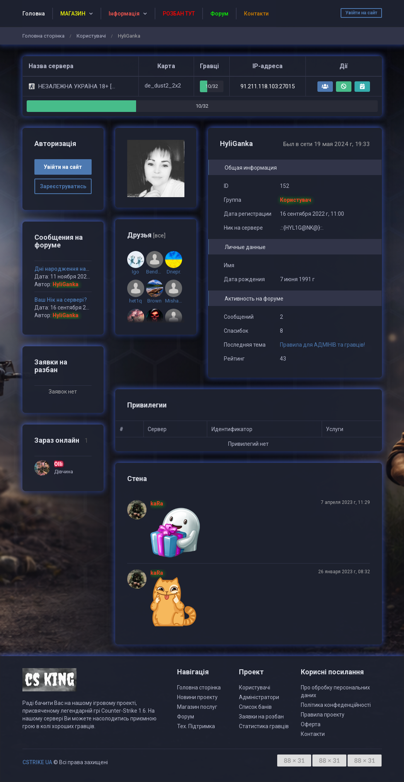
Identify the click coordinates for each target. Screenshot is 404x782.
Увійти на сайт (361, 12)
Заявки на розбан (261, 716)
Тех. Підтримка (196, 726)
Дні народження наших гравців (75, 269)
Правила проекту (322, 715)
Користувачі (91, 36)
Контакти (313, 734)
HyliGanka (65, 284)
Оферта (310, 724)
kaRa (156, 503)
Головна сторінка (43, 36)
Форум (185, 716)
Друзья (146, 235)
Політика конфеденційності (336, 705)
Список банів (255, 707)
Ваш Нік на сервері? (60, 300)
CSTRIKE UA (37, 762)
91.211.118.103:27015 (267, 86)
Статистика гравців (264, 726)
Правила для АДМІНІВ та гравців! (322, 345)
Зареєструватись (63, 186)
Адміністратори (259, 697)
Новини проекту (197, 697)
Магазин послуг (197, 707)
